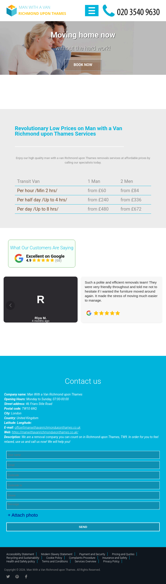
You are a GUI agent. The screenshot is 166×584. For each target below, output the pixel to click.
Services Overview (85, 561)
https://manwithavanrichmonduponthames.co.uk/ (45, 432)
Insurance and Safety (114, 557)
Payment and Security (92, 554)
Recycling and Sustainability (22, 557)
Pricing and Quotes (123, 554)
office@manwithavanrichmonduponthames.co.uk (48, 427)
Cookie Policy (54, 557)
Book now (83, 65)
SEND (83, 527)
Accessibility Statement (20, 554)
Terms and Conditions (55, 561)
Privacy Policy (111, 561)
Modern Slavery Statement (56, 554)
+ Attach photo (23, 515)
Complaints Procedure (82, 557)
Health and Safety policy (20, 561)
